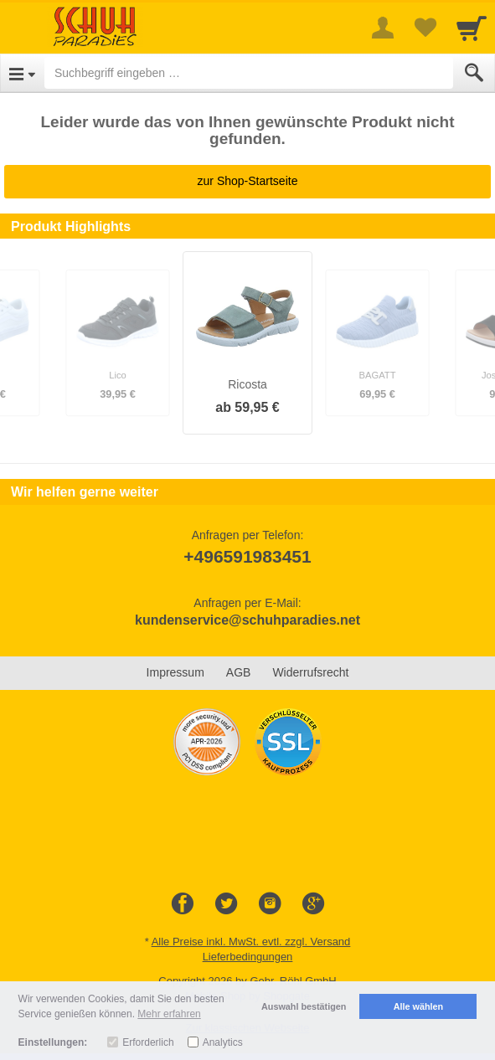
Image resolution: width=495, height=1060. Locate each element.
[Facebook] (182, 904)
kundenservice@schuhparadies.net (247, 620)
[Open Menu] (22, 73)
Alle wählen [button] (418, 1006)
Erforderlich (147, 1042)
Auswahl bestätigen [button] (303, 1006)
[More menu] (383, 27)
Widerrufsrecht (310, 672)
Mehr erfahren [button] (168, 1014)
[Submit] (474, 73)
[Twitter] (226, 904)
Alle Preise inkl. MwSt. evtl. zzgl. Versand (251, 941)
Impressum (175, 672)
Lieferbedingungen (248, 956)
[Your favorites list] (424, 27)
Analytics (223, 1042)
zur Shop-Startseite (248, 181)
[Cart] (471, 27)
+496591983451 (247, 556)
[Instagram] (269, 904)
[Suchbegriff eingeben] (248, 73)
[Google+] (313, 904)
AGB (238, 672)
